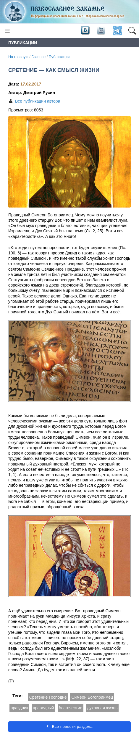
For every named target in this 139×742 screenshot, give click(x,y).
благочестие (71, 707)
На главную (18, 57)
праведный (43, 707)
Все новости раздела (69, 726)
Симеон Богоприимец (92, 697)
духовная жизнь (102, 707)
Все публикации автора (37, 101)
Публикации (59, 57)
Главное (38, 57)
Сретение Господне (48, 697)
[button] (132, 31)
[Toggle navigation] (7, 31)
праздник (19, 707)
